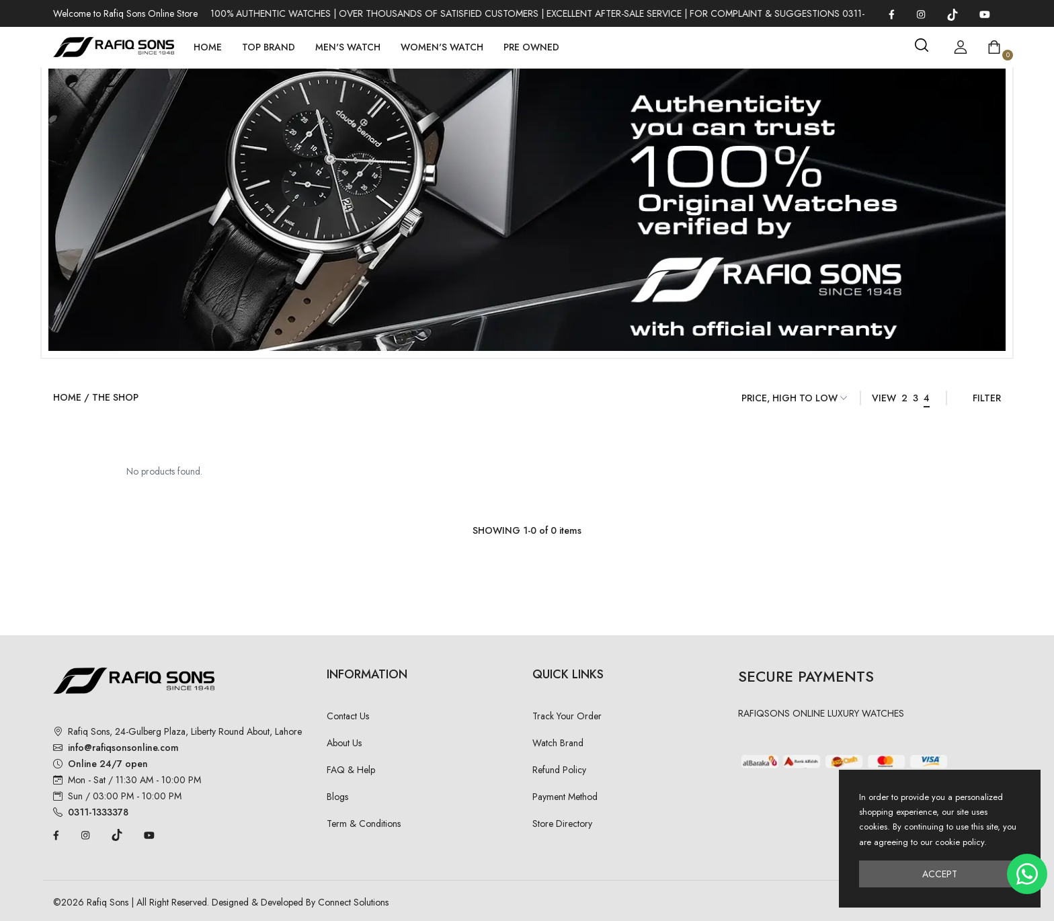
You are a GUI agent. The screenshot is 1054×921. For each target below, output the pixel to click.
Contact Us (348, 716)
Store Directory (562, 823)
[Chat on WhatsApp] (1027, 874)
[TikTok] (952, 13)
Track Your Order (567, 716)
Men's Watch (347, 47)
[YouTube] (985, 13)
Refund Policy (559, 769)
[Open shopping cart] (994, 47)
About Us (344, 743)
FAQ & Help (351, 769)
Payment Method (565, 796)
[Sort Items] (795, 398)
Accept (939, 874)
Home (208, 47)
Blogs (337, 796)
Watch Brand (557, 743)
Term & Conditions (364, 823)
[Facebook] (891, 13)
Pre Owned (531, 47)
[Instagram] (920, 13)
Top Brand (268, 47)
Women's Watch (442, 47)
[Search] (921, 45)
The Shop (115, 397)
